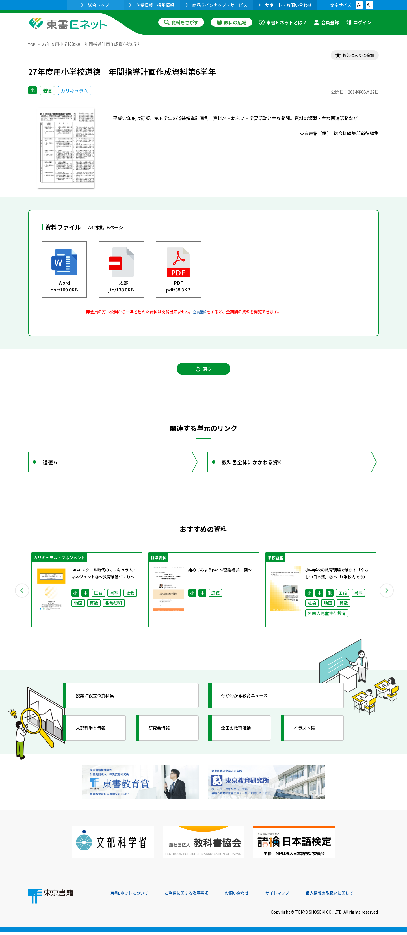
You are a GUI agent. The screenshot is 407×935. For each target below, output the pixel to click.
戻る (203, 373)
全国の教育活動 (241, 739)
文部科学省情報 (95, 739)
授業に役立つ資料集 (101, 707)
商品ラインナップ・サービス (216, 5)
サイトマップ (294, 896)
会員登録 (326, 22)
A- (359, 5)
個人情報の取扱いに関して (351, 896)
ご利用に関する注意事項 (195, 896)
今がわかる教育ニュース (251, 707)
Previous (20, 600)
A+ (369, 5)
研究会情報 (163, 739)
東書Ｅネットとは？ (283, 22)
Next (387, 600)
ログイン (358, 22)
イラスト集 (308, 739)
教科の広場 (231, 22)
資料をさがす (181, 22)
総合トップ (95, 5)
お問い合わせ (250, 896)
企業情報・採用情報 (151, 5)
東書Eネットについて (132, 896)
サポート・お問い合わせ (285, 5)
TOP (32, 44)
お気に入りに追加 (354, 56)
